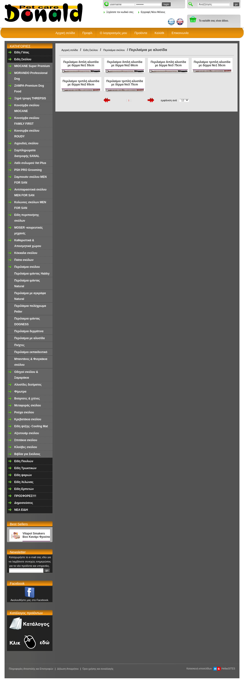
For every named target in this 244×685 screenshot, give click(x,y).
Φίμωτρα (20, 391)
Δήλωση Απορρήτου (68, 669)
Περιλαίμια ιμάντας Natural (27, 283)
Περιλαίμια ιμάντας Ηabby (32, 273)
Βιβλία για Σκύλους (27, 454)
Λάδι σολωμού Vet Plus (30, 163)
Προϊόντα (140, 33)
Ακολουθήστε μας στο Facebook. (30, 600)
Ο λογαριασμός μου (113, 33)
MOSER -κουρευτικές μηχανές (28, 230)
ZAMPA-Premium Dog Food (29, 88)
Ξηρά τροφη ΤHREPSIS (30, 98)
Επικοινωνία (180, 33)
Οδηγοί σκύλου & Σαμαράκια (26, 374)
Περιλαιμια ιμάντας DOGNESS (27, 321)
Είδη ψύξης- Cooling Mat (31, 426)
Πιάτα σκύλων (24, 260)
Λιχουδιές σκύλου (26, 143)
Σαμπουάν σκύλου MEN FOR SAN (30, 179)
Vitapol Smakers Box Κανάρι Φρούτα (36, 535)
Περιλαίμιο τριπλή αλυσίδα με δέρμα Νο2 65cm (81, 82)
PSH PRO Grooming (28, 170)
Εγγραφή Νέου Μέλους (151, 12)
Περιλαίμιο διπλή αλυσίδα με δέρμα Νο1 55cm (81, 63)
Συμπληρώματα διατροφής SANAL (27, 153)
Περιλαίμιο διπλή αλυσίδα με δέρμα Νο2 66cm (124, 63)
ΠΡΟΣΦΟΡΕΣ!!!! (25, 496)
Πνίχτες (19, 345)
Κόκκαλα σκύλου (25, 253)
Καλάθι (159, 33)
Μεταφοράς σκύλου (27, 405)
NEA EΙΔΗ (21, 509)
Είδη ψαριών (23, 475)
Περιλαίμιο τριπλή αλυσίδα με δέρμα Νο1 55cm (212, 63)
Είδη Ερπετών (24, 489)
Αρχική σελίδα (65, 33)
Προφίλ (87, 33)
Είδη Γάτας (21, 52)
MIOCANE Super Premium (32, 66)
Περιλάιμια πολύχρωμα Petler (30, 308)
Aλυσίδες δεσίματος (28, 384)
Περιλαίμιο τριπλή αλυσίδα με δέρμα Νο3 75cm (124, 82)
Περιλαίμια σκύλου (27, 267)
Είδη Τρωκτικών (25, 468)
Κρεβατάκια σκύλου (27, 419)
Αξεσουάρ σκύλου (26, 433)
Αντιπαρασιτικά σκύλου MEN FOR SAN (30, 192)
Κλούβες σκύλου (25, 447)
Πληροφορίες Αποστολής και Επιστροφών (31, 669)
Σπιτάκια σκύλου (25, 440)
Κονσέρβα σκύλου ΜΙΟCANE (26, 108)
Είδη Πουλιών (23, 461)
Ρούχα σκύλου (24, 412)
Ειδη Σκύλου (22, 59)
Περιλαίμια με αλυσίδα (29, 338)
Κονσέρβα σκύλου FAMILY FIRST (26, 120)
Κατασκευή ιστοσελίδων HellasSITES (210, 668)
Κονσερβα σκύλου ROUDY (26, 133)
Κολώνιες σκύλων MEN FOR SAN (30, 205)
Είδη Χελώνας (24, 482)
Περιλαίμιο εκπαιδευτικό (30, 352)
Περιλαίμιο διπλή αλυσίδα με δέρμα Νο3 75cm (168, 63)
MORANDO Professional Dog (31, 75)
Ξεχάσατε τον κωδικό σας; (119, 12)
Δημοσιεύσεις (23, 503)
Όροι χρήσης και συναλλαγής (97, 669)
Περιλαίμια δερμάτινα (29, 331)
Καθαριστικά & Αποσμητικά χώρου (27, 243)
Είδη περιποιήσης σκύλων (26, 217)
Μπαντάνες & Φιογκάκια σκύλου (30, 361)
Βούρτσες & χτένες (27, 398)
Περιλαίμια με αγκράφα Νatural (30, 296)
